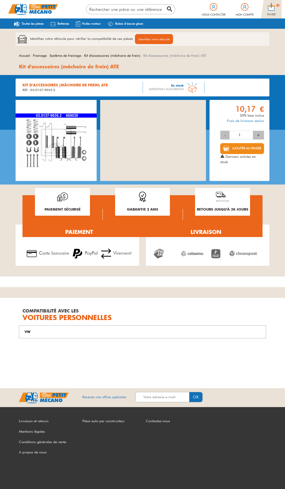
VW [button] (27, 332)
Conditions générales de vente (42, 442)
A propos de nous (33, 452)
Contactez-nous (158, 421)
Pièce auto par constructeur (103, 421)
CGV (22, 477)
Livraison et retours (34, 421)
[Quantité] (241, 135)
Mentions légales (32, 432)
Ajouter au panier (246, 148)
